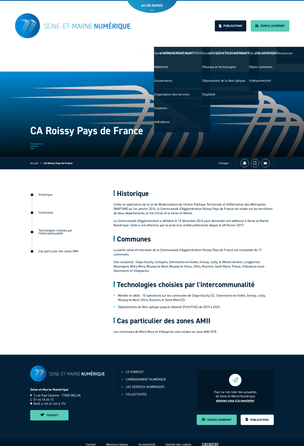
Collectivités (265, 50)
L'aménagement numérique (176, 50)
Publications (230, 26)
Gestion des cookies (178, 440)
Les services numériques (226, 50)
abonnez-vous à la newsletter (235, 396)
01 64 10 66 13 (42, 395)
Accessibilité (147, 440)
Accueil (34, 159)
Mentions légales (117, 440)
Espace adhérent (270, 26)
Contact (49, 411)
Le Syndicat (138, 50)
